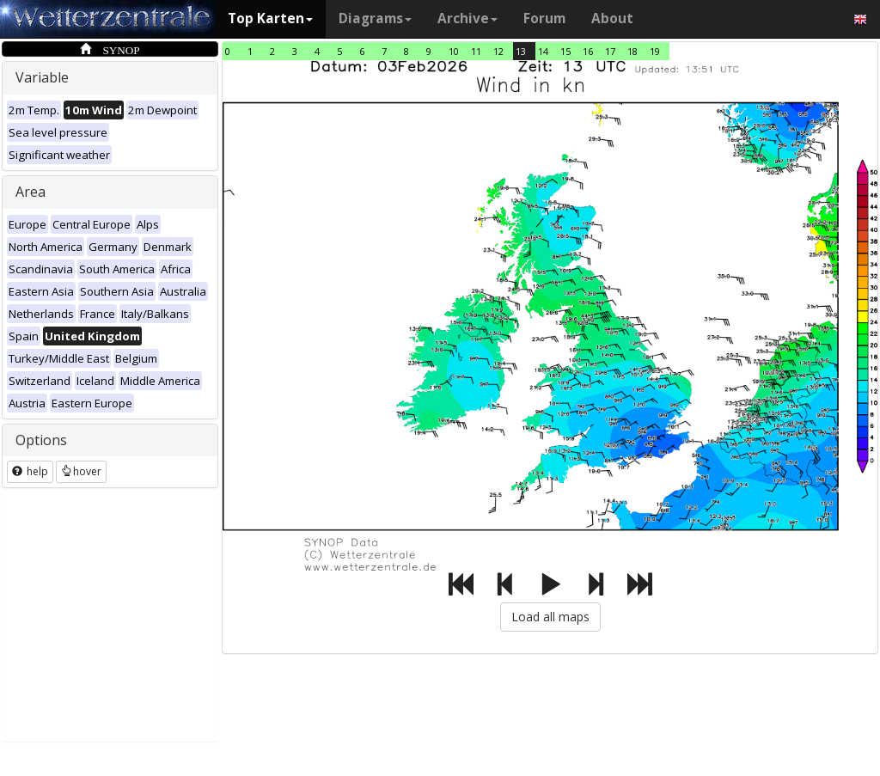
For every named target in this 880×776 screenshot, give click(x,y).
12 (498, 51)
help (30, 471)
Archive (467, 18)
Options (41, 440)
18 (632, 51)
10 (454, 51)
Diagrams (375, 18)
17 (610, 51)
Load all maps (550, 616)
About (612, 18)
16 (588, 51)
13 (521, 51)
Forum (544, 18)
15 (565, 51)
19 (655, 51)
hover (81, 471)
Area (30, 191)
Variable (42, 77)
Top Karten (270, 18)
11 (476, 51)
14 (543, 51)
